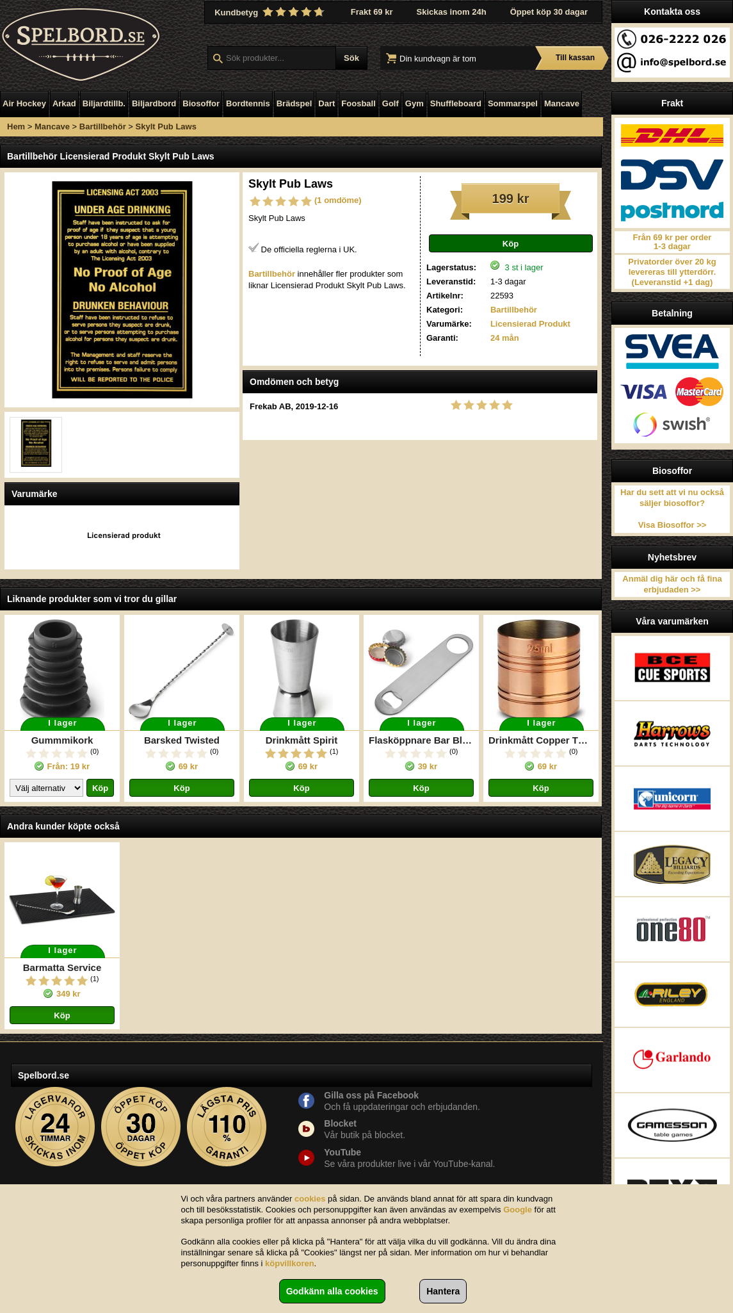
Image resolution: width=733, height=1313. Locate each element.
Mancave (561, 103)
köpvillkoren (289, 1263)
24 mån (504, 338)
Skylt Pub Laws (166, 126)
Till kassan (575, 57)
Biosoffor (201, 103)
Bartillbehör (102, 126)
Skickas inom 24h (452, 12)
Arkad (64, 103)
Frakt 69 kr (372, 12)
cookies (309, 1198)
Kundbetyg (270, 12)
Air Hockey (24, 103)
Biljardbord (154, 103)
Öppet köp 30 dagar (549, 12)
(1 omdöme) (338, 200)
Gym (414, 103)
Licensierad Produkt (530, 324)
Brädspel (294, 103)
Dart (326, 103)
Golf (390, 103)
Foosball (358, 103)
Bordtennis (248, 103)
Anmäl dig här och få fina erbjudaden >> (671, 584)
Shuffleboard (455, 103)
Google (517, 1209)
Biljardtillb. (104, 103)
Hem (16, 126)
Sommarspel (513, 103)
